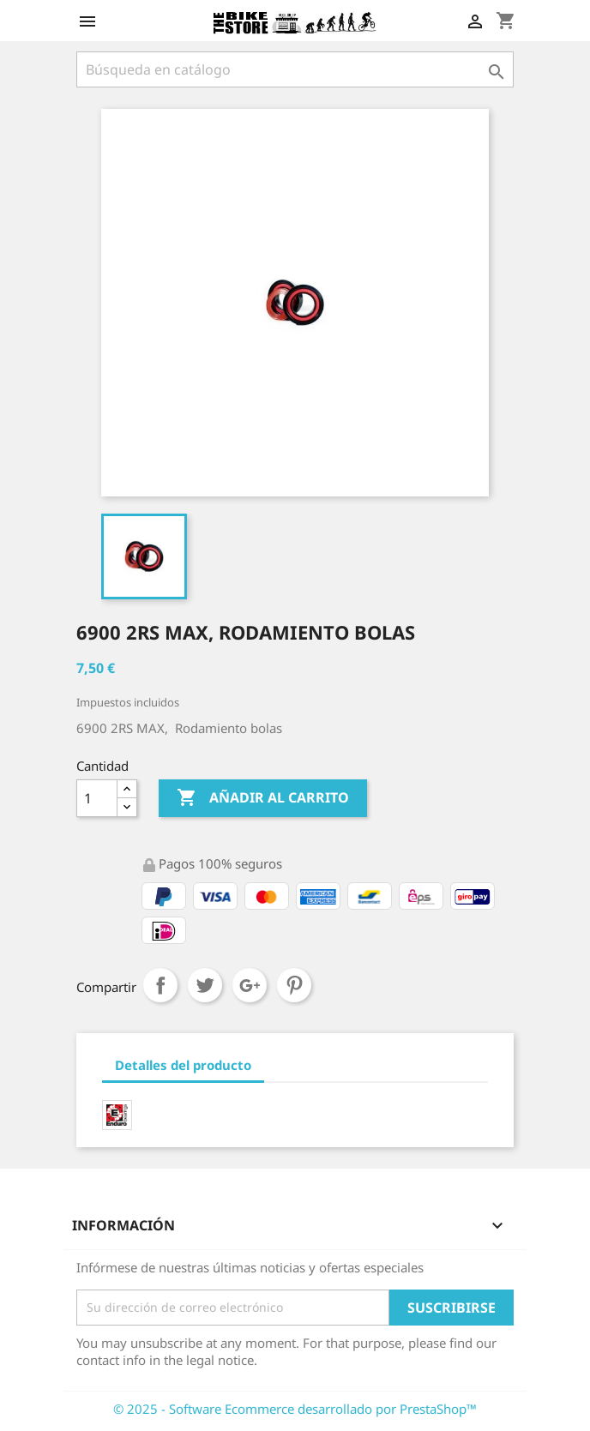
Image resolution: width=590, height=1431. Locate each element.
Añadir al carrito (263, 798)
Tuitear (205, 985)
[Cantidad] (96, 798)
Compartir (160, 985)
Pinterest (294, 985)
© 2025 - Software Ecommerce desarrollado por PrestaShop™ (295, 1408)
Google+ (249, 985)
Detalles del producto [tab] (183, 1064)
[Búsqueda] (295, 69)
